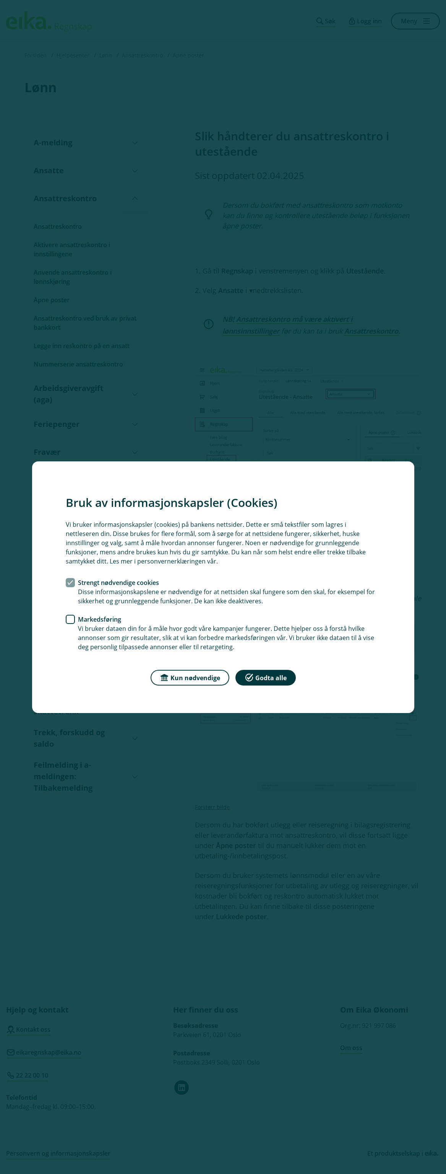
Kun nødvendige (190, 677)
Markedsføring (99, 619)
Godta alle (266, 677)
